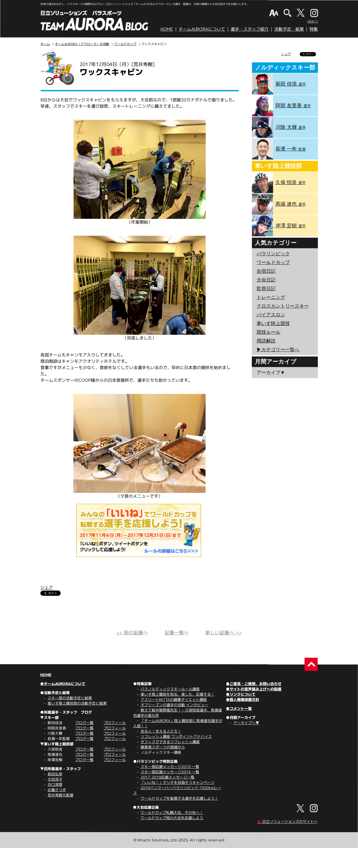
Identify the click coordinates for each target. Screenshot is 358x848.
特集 (313, 29)
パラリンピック (273, 253)
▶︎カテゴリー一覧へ (278, 349)
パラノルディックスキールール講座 (170, 688)
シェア (46, 587)
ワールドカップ (125, 44)
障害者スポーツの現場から (163, 747)
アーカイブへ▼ (246, 722)
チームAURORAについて (202, 29)
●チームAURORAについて (62, 683)
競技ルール (268, 332)
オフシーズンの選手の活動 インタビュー (174, 704)
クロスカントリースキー (283, 306)
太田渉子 (55, 779)
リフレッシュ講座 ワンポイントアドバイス (176, 736)
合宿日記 (266, 271)
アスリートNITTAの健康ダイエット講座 (174, 699)
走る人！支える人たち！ (161, 731)
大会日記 (266, 279)
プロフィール (115, 722)
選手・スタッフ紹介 (250, 29)
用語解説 (266, 340)
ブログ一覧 (84, 722)
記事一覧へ (176, 632)
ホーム (45, 44)
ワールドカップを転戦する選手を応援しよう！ (179, 798)
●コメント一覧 (239, 708)
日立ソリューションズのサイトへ (287, 821)
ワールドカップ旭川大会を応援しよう (171, 817)
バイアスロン (271, 314)
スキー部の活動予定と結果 (70, 697)
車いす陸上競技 (273, 323)
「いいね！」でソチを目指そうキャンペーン (178, 782)
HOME (166, 29)
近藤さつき (57, 789)
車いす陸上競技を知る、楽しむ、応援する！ (178, 694)
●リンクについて (240, 694)
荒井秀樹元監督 (60, 795)
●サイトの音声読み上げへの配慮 (253, 688)
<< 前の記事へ (132, 632)
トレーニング (271, 297)
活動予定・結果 (289, 29)
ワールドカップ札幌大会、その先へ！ (171, 812)
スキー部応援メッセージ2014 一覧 (170, 771)
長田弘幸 (55, 773)
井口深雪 (55, 784)
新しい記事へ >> (223, 632)
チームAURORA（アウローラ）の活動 (82, 44)
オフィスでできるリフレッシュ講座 (170, 741)
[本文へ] (312, 21)
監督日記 (266, 288)
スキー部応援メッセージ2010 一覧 (170, 766)
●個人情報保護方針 (242, 699)
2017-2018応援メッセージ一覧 (167, 777)
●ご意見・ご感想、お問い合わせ (253, 683)
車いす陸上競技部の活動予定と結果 (77, 703)
